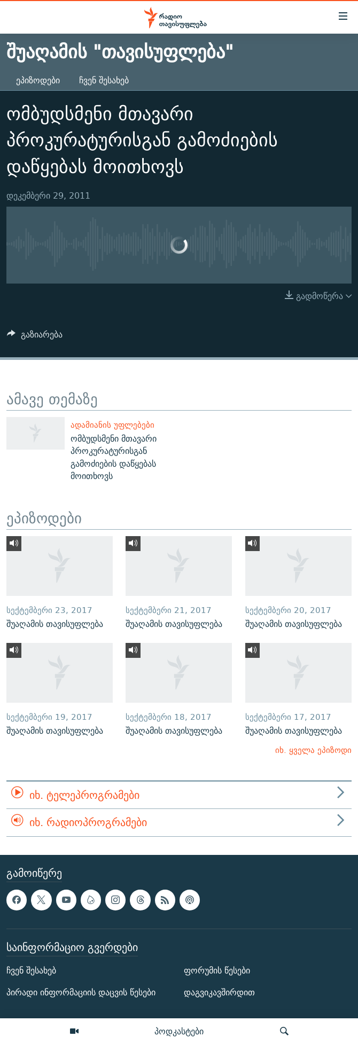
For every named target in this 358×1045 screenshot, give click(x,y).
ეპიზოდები (38, 80)
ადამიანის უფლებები (112, 424)
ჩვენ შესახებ (104, 80)
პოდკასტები (179, 1031)
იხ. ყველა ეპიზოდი (313, 750)
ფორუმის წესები (217, 970)
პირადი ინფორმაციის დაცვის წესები (80, 992)
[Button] (35, 337)
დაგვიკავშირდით (219, 992)
